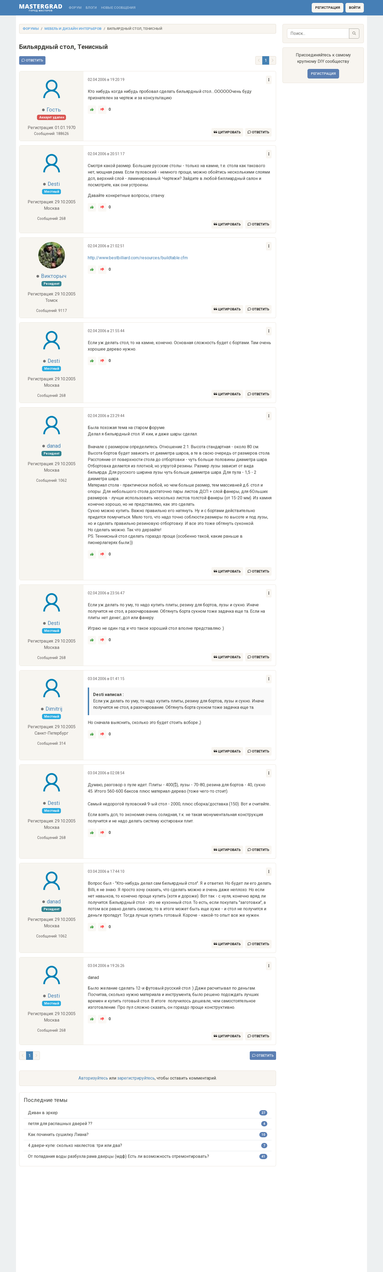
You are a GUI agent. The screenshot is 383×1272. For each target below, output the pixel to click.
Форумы (31, 29)
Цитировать (227, 132)
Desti (54, 184)
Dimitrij (53, 709)
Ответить (32, 60)
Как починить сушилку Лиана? (58, 1134)
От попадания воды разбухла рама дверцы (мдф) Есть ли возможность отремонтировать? (118, 1156)
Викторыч (53, 276)
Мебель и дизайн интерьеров (73, 29)
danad (54, 446)
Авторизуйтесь (93, 1078)
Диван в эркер (43, 1112)
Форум (75, 8)
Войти (354, 8)
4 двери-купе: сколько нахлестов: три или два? (75, 1145)
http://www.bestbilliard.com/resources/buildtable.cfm (138, 257)
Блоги (91, 8)
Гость (54, 109)
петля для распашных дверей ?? (60, 1123)
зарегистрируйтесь (136, 1078)
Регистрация (327, 8)
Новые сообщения (118, 8)
